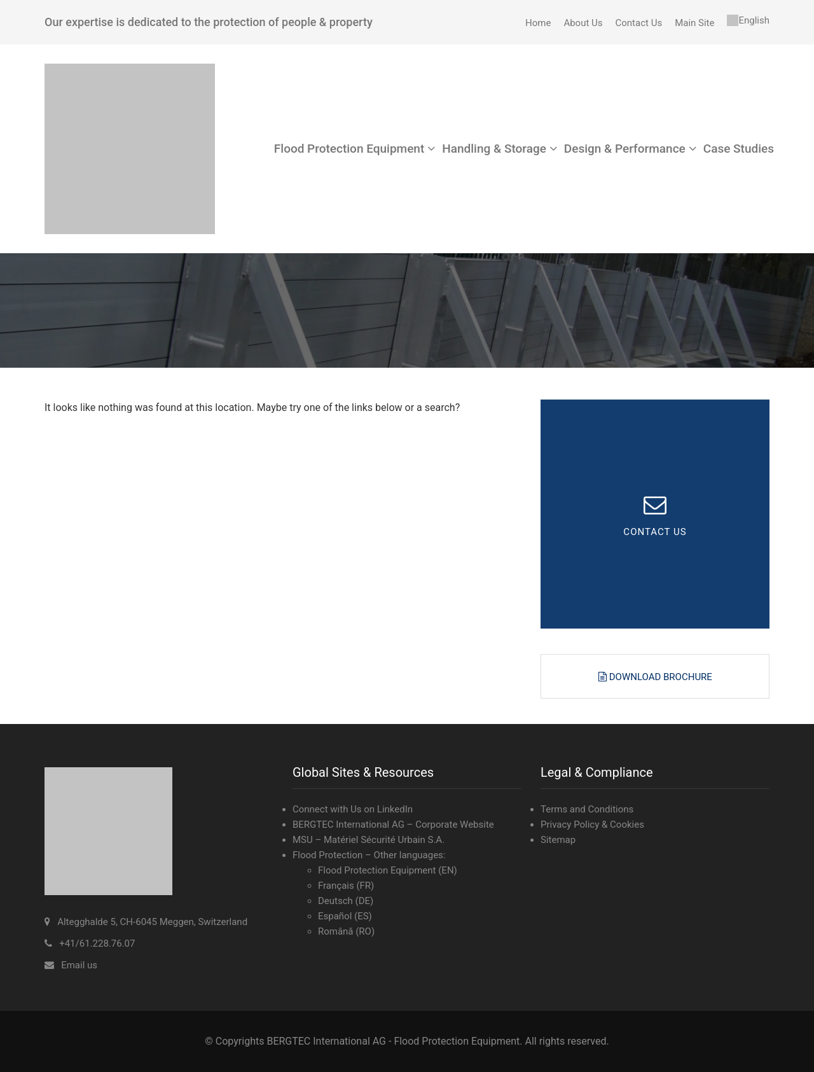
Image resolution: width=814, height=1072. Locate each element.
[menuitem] (748, 20)
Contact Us (639, 23)
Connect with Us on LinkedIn (353, 809)
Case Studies (738, 148)
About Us (582, 23)
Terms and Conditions (587, 809)
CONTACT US (654, 532)
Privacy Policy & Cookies (592, 824)
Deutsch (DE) (345, 901)
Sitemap (558, 840)
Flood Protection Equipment (349, 148)
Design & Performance (625, 148)
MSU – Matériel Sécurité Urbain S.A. (369, 840)
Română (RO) (346, 931)
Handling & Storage (494, 148)
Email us (79, 965)
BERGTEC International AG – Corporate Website (393, 824)
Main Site (694, 23)
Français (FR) (346, 885)
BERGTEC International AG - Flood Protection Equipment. (394, 1041)
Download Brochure (659, 677)
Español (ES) (345, 916)
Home (538, 23)
